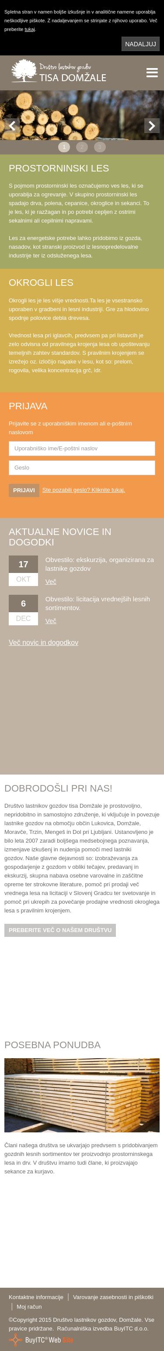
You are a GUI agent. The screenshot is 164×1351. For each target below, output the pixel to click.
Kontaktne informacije (36, 1297)
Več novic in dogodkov (43, 642)
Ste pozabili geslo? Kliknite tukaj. (83, 490)
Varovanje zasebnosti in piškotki (113, 1297)
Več (50, 581)
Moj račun (29, 1306)
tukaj (29, 29)
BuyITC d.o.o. (131, 1328)
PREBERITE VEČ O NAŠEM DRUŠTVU (60, 930)
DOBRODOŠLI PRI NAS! (58, 788)
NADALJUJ (140, 44)
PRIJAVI (24, 490)
